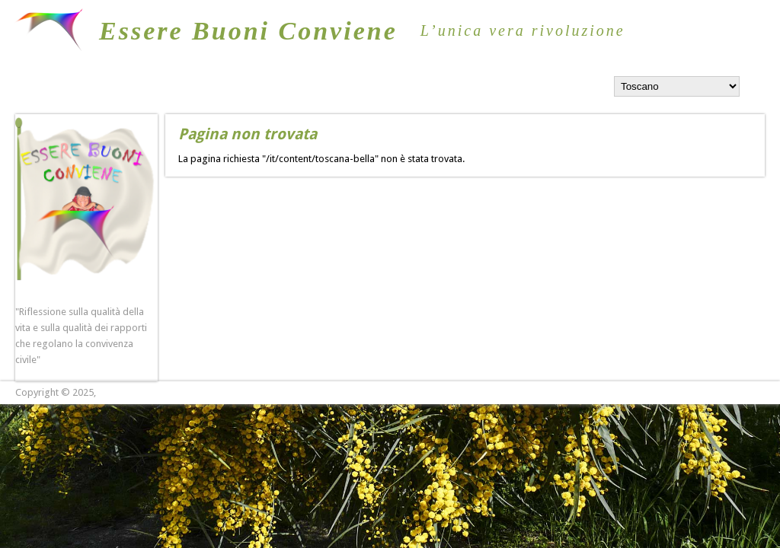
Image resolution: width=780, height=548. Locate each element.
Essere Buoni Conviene (248, 31)
